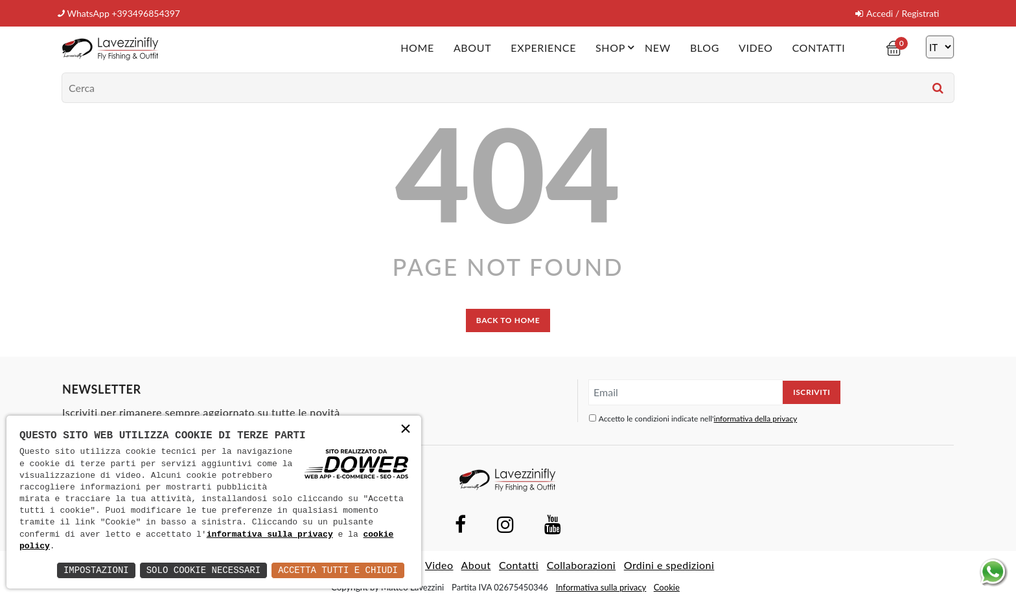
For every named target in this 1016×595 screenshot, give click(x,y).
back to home (508, 320)
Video (755, 47)
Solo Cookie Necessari (203, 570)
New (658, 47)
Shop (616, 47)
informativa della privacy (756, 418)
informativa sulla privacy (270, 535)
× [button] (405, 430)
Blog (704, 47)
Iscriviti (811, 392)
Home (417, 47)
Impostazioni (96, 570)
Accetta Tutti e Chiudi (338, 570)
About (472, 47)
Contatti (818, 47)
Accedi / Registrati (897, 13)
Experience (543, 47)
